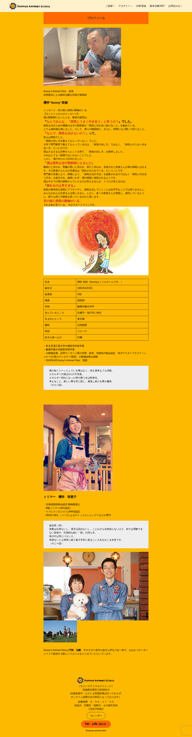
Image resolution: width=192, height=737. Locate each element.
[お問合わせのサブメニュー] (181, 6)
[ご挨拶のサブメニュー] (114, 6)
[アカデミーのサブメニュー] (131, 6)
